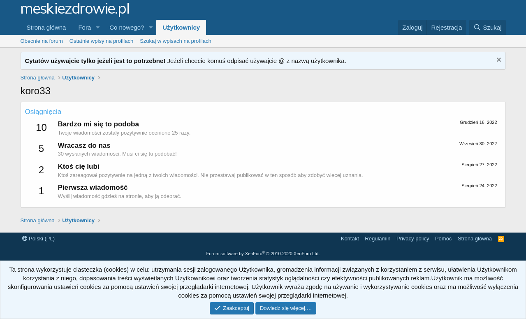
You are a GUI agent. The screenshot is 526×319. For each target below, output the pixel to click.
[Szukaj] (487, 27)
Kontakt (350, 238)
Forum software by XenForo (263, 253)
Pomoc (443, 238)
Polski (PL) (38, 238)
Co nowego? (126, 27)
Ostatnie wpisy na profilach (101, 41)
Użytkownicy (181, 27)
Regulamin (377, 238)
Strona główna (46, 27)
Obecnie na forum (42, 41)
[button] (97, 27)
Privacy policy (412, 238)
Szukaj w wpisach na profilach (175, 41)
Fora (84, 27)
